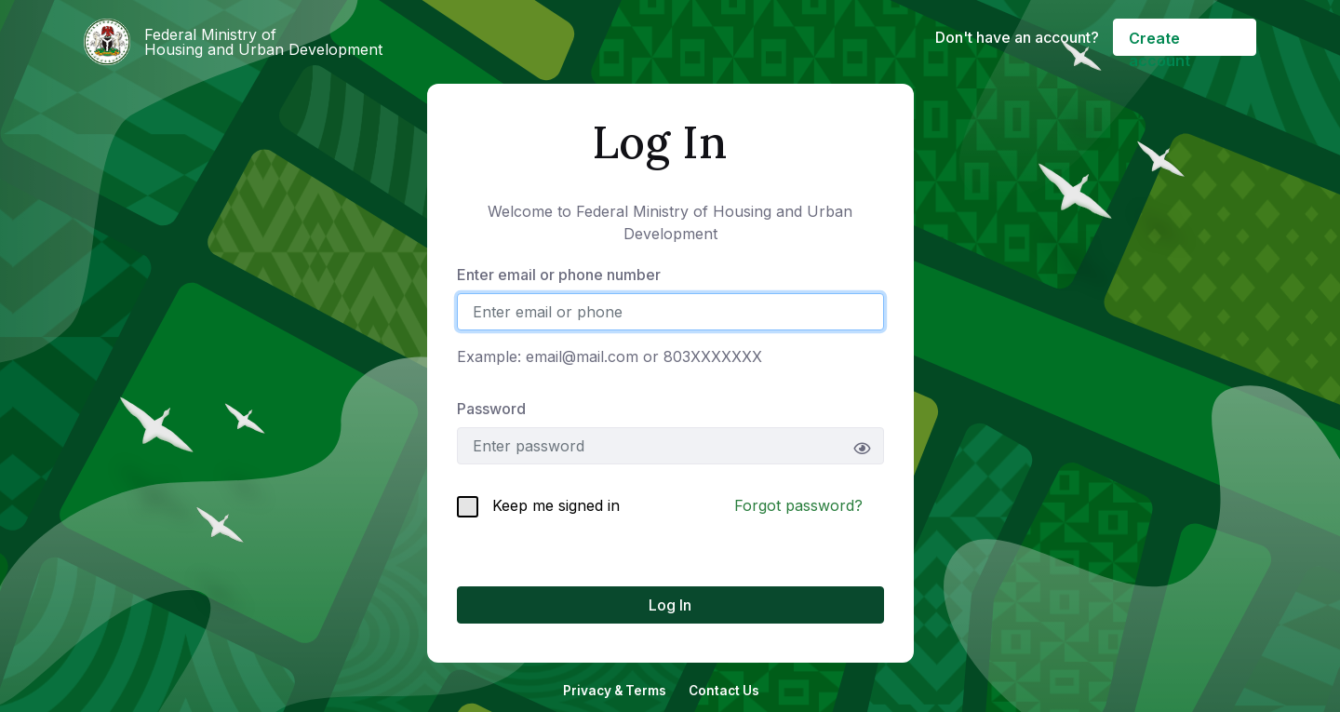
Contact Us (724, 690)
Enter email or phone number (559, 274)
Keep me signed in (538, 506)
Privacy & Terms (614, 690)
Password (491, 408)
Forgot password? (798, 505)
